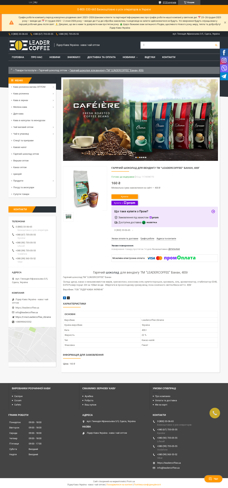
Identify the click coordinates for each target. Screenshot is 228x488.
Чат (213, 478)
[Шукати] (216, 45)
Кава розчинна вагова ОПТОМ (29, 87)
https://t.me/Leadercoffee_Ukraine (33, 317)
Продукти (18, 180)
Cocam (17, 400)
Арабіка (89, 396)
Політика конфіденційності (147, 484)
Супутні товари (21, 194)
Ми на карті (161, 404)
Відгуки (150, 57)
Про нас (36, 57)
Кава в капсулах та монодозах (29, 120)
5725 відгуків (169, 2)
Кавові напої (20, 147)
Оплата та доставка (166, 400)
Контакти (168, 57)
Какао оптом (20, 167)
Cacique (18, 396)
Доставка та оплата (101, 57)
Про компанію (162, 396)
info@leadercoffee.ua (26, 312)
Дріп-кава (18, 113)
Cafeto (17, 404)
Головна (18, 57)
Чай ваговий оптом (23, 127)
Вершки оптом (21, 160)
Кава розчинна (21, 93)
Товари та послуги (25, 70)
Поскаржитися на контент (119, 484)
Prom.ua (131, 481)
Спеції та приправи (23, 140)
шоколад (112, 272)
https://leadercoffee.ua (27, 307)
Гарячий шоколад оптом (53, 70)
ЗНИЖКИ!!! (73, 57)
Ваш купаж (90, 404)
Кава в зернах (20, 100)
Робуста (89, 400)
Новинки (129, 57)
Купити (124, 196)
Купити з (124, 203)
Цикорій (17, 174)
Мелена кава (20, 107)
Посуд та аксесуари (23, 187)
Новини (54, 57)
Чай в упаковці (21, 133)
